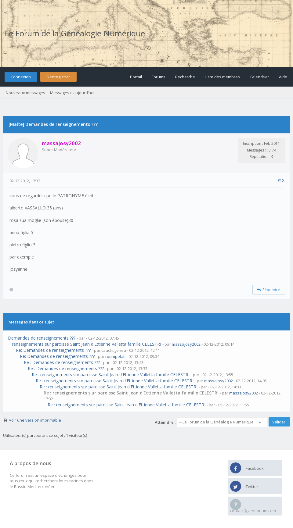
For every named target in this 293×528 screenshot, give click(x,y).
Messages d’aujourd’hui (72, 92)
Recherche (185, 77)
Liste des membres (222, 77)
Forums (158, 77)
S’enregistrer (58, 77)
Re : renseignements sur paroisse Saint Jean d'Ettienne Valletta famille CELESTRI (111, 374)
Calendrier (259, 77)
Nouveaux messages (25, 92)
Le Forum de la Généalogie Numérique (75, 33)
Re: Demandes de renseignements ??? (53, 350)
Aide (283, 77)
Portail (136, 77)
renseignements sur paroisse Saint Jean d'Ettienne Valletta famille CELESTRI (86, 344)
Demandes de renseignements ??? (41, 338)
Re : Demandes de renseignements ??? (62, 362)
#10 (281, 180)
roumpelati (115, 356)
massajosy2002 (186, 344)
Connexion (21, 77)
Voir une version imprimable (35, 420)
